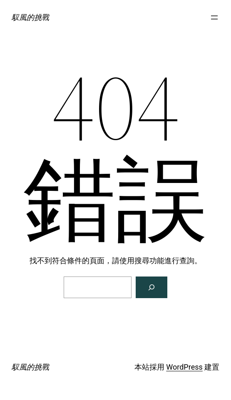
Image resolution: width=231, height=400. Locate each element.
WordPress (184, 367)
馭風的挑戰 (30, 17)
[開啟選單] (214, 17)
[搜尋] (151, 287)
